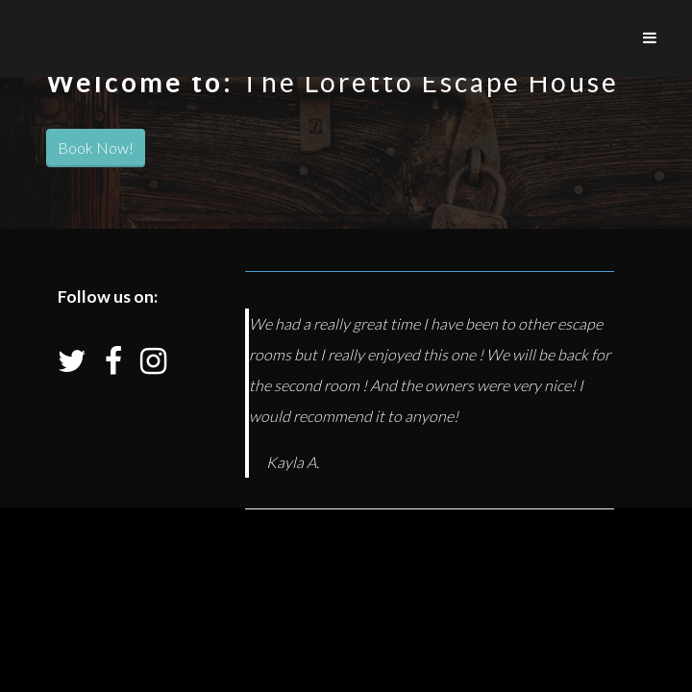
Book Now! (96, 147)
